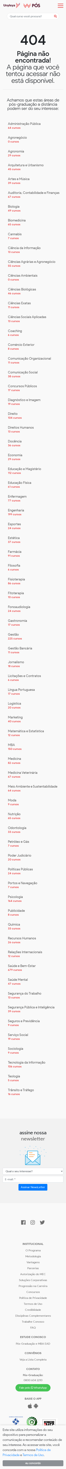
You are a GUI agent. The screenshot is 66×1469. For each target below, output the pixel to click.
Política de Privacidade (33, 1298)
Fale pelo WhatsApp (33, 1387)
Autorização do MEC (33, 1274)
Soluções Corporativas (33, 1280)
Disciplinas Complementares (33, 1315)
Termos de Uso (33, 1304)
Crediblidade (33, 1309)
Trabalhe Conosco (33, 1321)
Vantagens (33, 1262)
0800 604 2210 (33, 1380)
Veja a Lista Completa (33, 1359)
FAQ (33, 1327)
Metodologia (33, 1256)
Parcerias (33, 1268)
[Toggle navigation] (60, 6)
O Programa (33, 1250)
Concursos (33, 1292)
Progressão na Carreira (33, 1286)
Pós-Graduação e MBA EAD (33, 1343)
